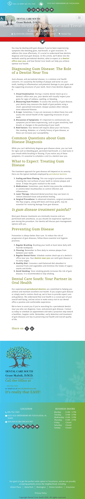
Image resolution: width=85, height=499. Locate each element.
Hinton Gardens (56, 487)
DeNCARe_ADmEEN (24, 34)
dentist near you (42, 258)
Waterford (28, 487)
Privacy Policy (41, 493)
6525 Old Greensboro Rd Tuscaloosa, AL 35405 (26, 417)
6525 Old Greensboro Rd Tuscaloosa (63, 3)
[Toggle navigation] (79, 17)
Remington (41, 487)
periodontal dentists (58, 174)
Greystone (70, 487)
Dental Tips (66, 34)
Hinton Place (15, 487)
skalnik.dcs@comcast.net (19, 421)
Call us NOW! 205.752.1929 (21, 4)
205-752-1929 (12, 386)
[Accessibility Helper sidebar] (2, 18)
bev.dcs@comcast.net (27, 389)
